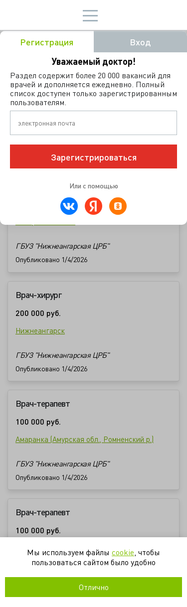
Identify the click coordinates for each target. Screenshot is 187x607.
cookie (123, 552)
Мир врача (38, 15)
